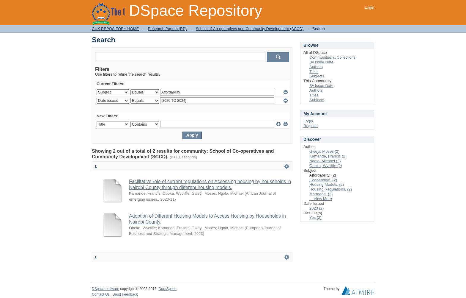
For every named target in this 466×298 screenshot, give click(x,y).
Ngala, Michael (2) (325, 161)
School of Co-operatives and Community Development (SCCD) (249, 28)
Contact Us (101, 294)
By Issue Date (321, 62)
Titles (314, 71)
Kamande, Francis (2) (328, 156)
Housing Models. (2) (326, 184)
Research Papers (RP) (167, 28)
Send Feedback (125, 294)
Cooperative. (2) (323, 180)
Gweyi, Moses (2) (324, 151)
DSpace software (105, 289)
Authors (316, 67)
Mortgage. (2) (321, 194)
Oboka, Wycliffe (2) (325, 165)
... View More (320, 198)
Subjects (316, 76)
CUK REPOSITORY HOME (115, 28)
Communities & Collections (332, 57)
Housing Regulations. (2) (330, 189)
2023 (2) (316, 208)
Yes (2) (315, 217)
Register (310, 126)
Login (369, 7)
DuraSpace (167, 289)
